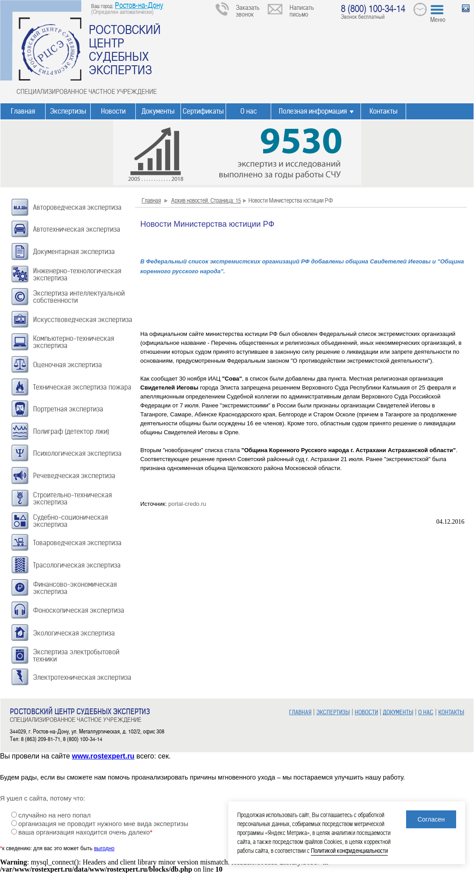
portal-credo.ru (187, 503)
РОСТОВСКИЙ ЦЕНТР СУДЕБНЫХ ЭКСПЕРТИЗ (125, 49)
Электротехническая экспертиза (82, 677)
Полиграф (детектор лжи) (71, 431)
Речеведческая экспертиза (74, 475)
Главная (23, 111)
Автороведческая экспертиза (77, 207)
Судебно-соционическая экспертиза (70, 521)
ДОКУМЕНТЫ (398, 712)
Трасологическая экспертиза (77, 565)
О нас (248, 111)
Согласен (431, 819)
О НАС (425, 712)
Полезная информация (313, 111)
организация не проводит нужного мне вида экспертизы (103, 823)
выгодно (104, 848)
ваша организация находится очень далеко (85, 832)
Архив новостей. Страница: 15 (206, 200)
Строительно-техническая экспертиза (72, 498)
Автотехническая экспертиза (76, 229)
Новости (113, 111)
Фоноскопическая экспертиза (78, 610)
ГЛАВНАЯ (300, 712)
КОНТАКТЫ (451, 712)
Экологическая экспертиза (74, 633)
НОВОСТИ (366, 712)
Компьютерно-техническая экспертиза (73, 342)
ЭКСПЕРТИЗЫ (333, 712)
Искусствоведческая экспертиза (82, 319)
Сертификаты (203, 111)
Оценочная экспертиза (67, 364)
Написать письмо (301, 10)
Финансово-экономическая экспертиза (75, 588)
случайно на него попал (54, 815)
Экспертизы (68, 111)
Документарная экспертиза (74, 251)
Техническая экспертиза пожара (82, 387)
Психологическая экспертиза (77, 453)
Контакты (383, 111)
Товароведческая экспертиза (77, 542)
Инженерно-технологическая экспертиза (77, 274)
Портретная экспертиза (68, 409)
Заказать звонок (248, 10)
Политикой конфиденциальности (349, 850)
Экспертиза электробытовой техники (76, 655)
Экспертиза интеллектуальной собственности (79, 297)
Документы (158, 111)
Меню (437, 19)
